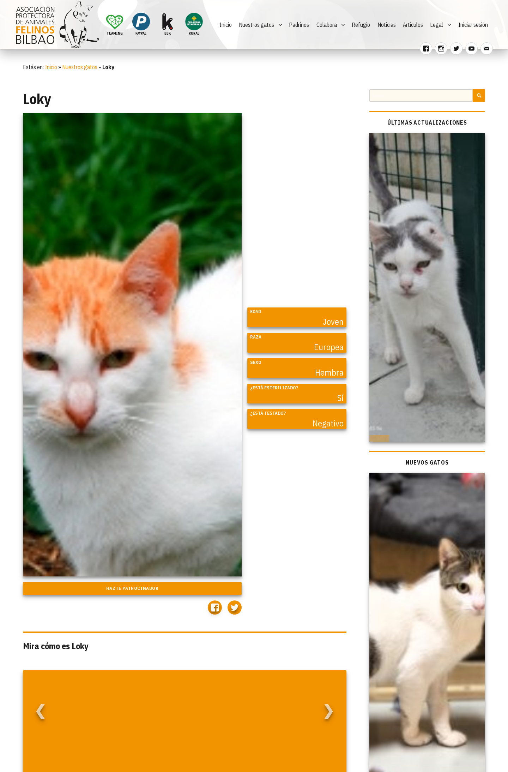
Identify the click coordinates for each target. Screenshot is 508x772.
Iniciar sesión (473, 24)
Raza (255, 337)
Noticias (386, 24)
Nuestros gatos (256, 24)
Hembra (329, 372)
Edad (255, 312)
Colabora (326, 24)
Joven (333, 321)
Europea (329, 347)
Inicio (225, 24)
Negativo (328, 423)
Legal (436, 24)
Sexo (255, 362)
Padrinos (299, 24)
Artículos (413, 24)
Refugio (361, 24)
